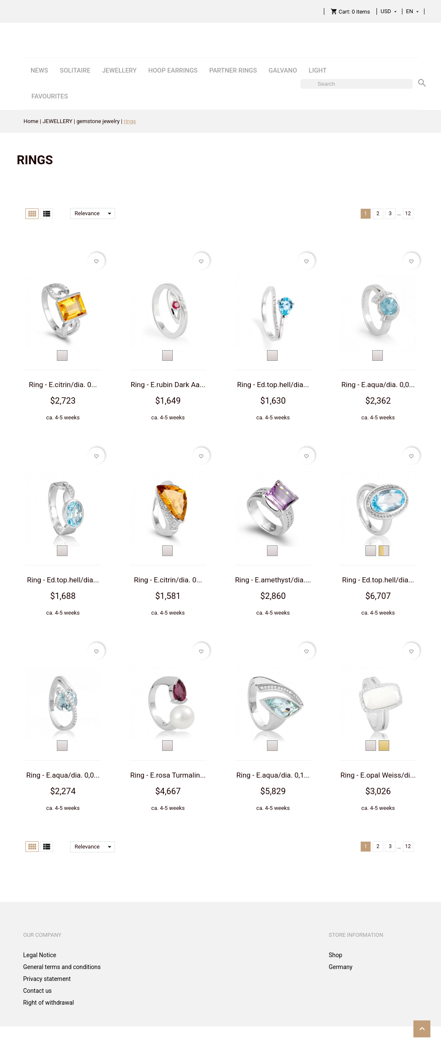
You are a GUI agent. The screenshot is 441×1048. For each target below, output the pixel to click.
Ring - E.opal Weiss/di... (378, 775)
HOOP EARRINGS (172, 70)
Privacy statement (47, 978)
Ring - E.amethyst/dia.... (273, 580)
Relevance (95, 213)
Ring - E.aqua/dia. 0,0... (378, 384)
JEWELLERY (119, 70)
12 (408, 213)
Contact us (37, 990)
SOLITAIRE (75, 70)
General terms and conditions (62, 967)
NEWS (39, 70)
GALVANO (283, 70)
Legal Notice (39, 955)
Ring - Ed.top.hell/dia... (273, 384)
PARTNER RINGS (233, 70)
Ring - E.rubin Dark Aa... (168, 384)
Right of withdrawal (48, 1002)
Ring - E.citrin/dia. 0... (63, 384)
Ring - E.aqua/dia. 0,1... (273, 775)
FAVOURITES (49, 96)
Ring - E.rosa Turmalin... (168, 775)
